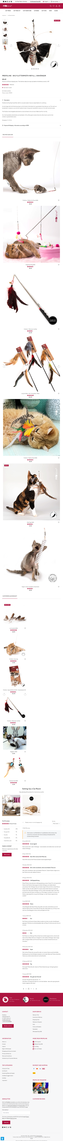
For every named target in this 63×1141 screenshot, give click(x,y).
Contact (4, 1052)
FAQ (34, 1032)
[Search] (50, 6)
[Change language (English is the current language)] (46, 1)
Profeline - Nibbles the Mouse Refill (30, 201)
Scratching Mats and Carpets (8, 1081)
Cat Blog (37, 1054)
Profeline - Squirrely (13, 664)
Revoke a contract (8, 1034)
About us (4, 1050)
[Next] (58, 44)
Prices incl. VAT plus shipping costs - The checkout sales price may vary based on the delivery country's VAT (25, 81)
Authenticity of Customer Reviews (9, 1066)
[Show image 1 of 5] (31, 68)
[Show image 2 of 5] (33, 68)
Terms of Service (10, 1126)
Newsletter (35, 1037)
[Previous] (11, 44)
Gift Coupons (38, 1050)
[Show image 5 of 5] (38, 68)
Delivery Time (36, 1023)
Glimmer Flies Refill (13, 789)
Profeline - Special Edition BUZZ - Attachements (13, 696)
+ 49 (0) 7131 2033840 (7, 1029)
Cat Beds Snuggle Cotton (7, 1084)
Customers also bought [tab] (10, 600)
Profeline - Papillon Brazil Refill (30, 461)
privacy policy (22, 1113)
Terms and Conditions (7, 1064)
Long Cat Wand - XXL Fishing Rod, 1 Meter (30, 396)
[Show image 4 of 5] (36, 68)
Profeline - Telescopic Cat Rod (30, 331)
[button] (31, 100)
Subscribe (6, 1130)
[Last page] (36, 997)
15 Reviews (11, 84)
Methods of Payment (37, 1030)
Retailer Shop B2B (39, 1052)
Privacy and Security (6, 1062)
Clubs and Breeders (37, 1035)
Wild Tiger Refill (30, 526)
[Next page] (34, 997)
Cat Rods (4, 1086)
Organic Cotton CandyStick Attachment (30, 591)
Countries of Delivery (37, 1025)
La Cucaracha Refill (14, 633)
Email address (5, 1118)
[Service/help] (55, 1)
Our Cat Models (38, 1057)
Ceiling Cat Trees (5, 1076)
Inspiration (4, 1088)
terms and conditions (12, 1113)
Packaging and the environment (9, 1059)
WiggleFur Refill (13, 759)
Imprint (4, 1054)
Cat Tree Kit (4, 1079)
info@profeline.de (6, 1028)
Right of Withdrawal (6, 1057)
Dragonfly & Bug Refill (30, 266)
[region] (31, 45)
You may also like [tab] (8, 134)
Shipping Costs (36, 1028)
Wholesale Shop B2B (37, 1039)
